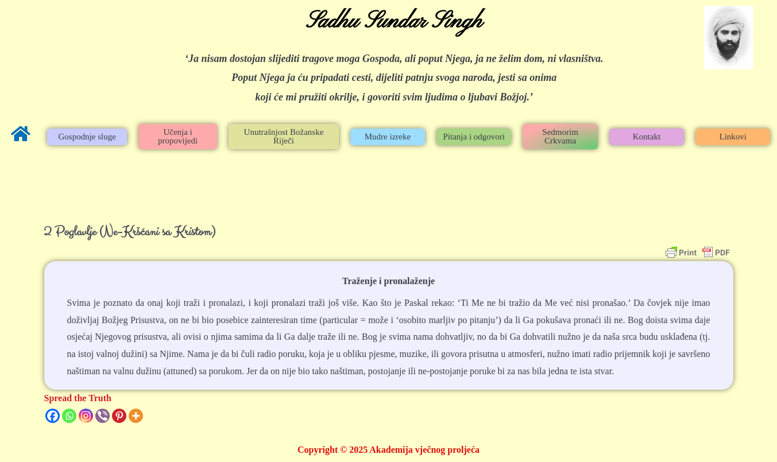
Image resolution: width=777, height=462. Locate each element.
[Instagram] (86, 416)
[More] (136, 416)
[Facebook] (52, 416)
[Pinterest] (119, 416)
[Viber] (102, 416)
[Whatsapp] (69, 416)
